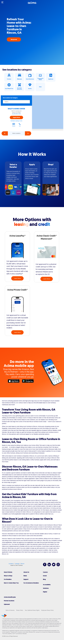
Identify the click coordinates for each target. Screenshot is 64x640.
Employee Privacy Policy (47, 610)
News (25, 576)
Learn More (17, 278)
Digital (45, 592)
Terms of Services (10, 610)
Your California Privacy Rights (32, 610)
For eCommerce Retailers (31, 583)
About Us (26, 572)
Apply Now (16, 117)
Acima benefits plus (10, 597)
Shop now (14, 39)
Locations (11, 563)
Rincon (22, 563)
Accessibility (47, 584)
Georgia (17, 563)
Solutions (46, 588)
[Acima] (32, 4)
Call (20, 125)
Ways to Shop (8, 576)
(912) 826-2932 (17, 114)
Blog (44, 579)
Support (26, 579)
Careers (45, 572)
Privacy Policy (19, 610)
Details (13, 125)
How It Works (8, 572)
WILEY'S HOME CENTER (16, 109)
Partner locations (9, 601)
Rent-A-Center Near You (11, 583)
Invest (45, 576)
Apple (14, 381)
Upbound (7, 604)
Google (28, 381)
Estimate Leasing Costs (16, 121)
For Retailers (8, 579)
